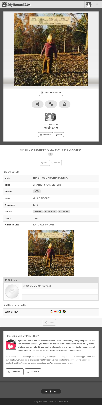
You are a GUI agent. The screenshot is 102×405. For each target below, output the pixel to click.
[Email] (55, 391)
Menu (97, 4)
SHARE (49, 322)
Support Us (14, 372)
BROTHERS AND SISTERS (68, 150)
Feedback (33, 372)
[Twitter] (46, 391)
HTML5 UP (63, 401)
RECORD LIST (45, 135)
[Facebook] (51, 391)
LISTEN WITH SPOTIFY (51, 92)
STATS (58, 135)
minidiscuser (51, 127)
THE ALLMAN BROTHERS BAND (36, 150)
